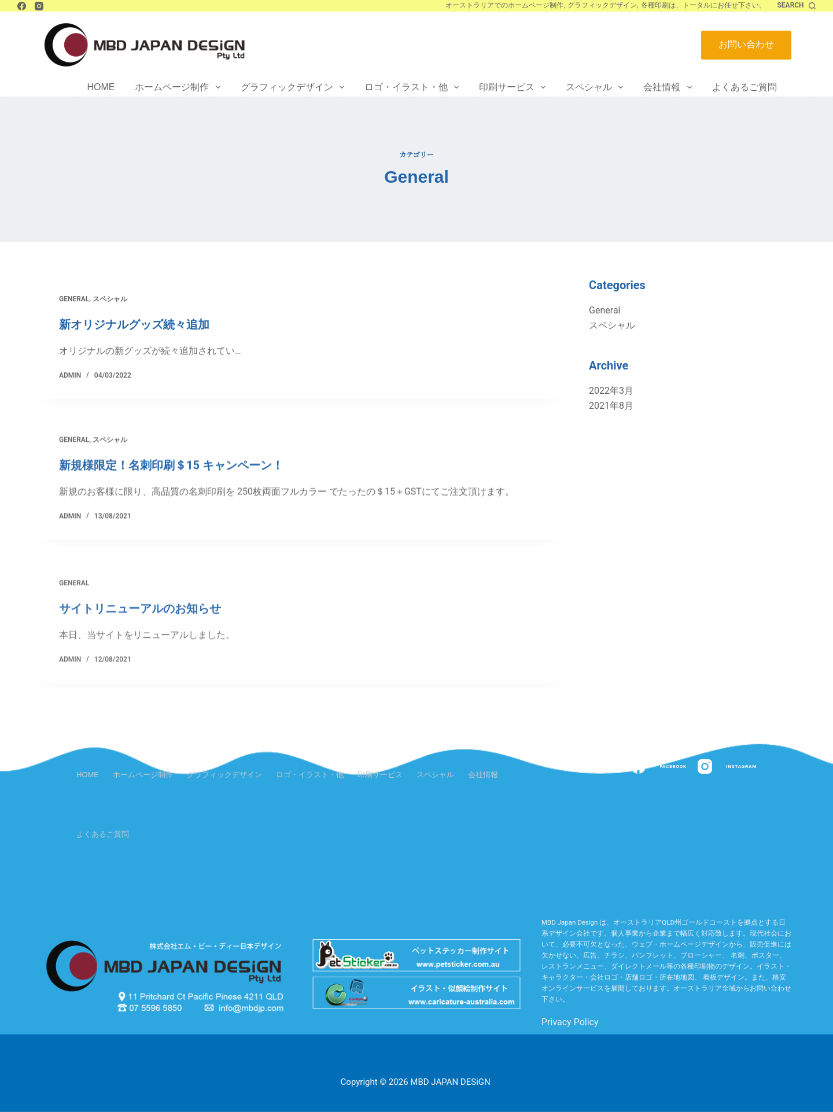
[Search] (796, 6)
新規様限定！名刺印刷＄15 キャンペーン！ (171, 478)
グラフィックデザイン (295, 87)
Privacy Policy (570, 1022)
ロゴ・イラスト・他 (413, 87)
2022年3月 (611, 390)
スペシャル (597, 87)
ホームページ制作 (179, 87)
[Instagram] (39, 6)
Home (101, 87)
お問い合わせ (746, 44)
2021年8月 (611, 405)
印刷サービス (514, 87)
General (74, 300)
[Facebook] (21, 6)
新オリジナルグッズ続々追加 (134, 326)
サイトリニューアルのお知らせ (140, 662)
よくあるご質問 (744, 87)
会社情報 (669, 87)
